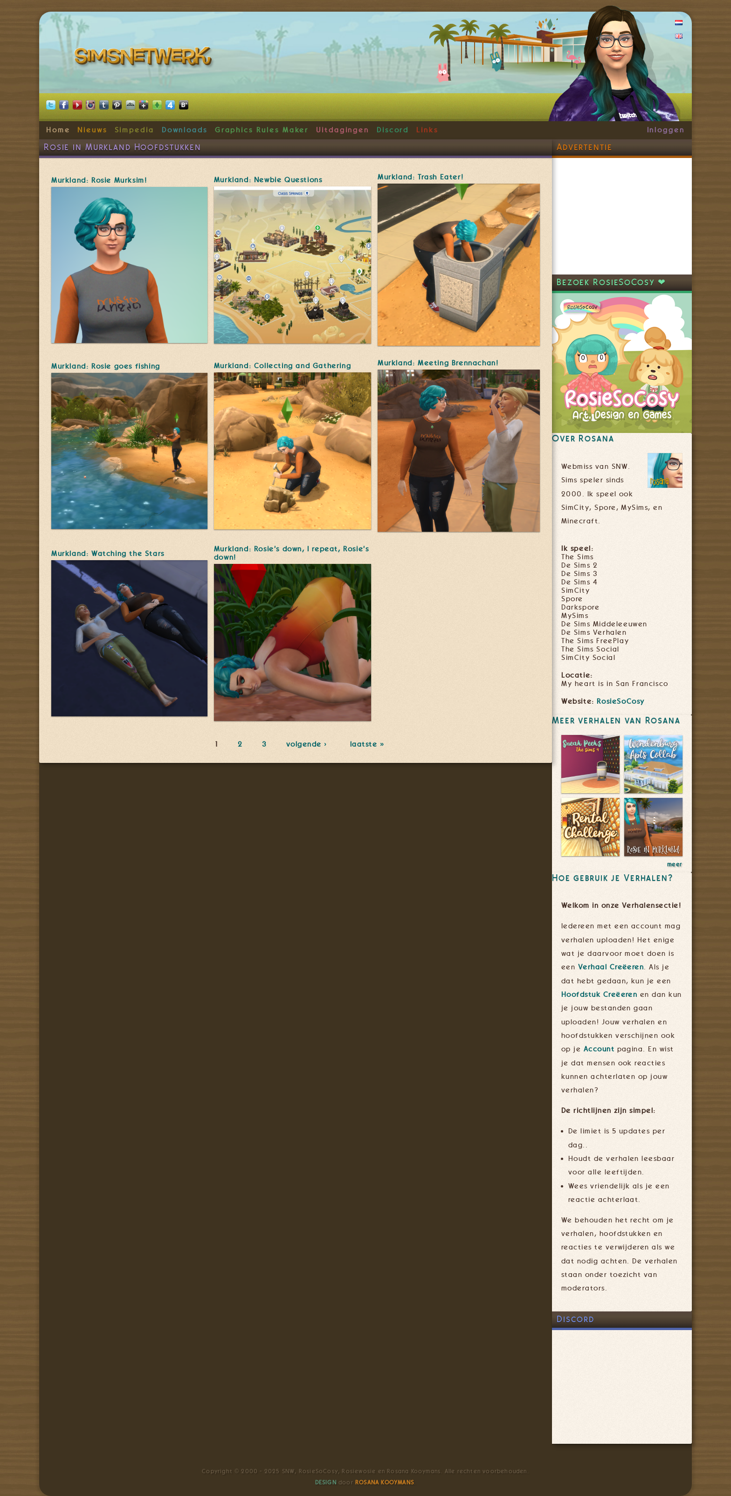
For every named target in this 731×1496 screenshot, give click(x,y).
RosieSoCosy (621, 701)
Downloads (184, 130)
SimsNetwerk (144, 58)
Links (427, 130)
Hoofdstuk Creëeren (599, 994)
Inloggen (666, 130)
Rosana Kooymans (384, 1482)
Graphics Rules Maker (262, 130)
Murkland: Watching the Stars (108, 553)
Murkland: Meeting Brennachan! (438, 363)
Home (58, 130)
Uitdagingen (342, 130)
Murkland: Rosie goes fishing (105, 366)
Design (326, 1482)
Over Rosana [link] (583, 438)
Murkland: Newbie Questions (268, 180)
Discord (393, 130)
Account (599, 1049)
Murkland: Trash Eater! (420, 177)
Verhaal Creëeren (611, 967)
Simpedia (134, 130)
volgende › (308, 744)
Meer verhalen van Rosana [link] (616, 720)
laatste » (368, 744)
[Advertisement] (622, 216)
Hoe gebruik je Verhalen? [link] (612, 877)
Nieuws (92, 130)
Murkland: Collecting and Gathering (282, 366)
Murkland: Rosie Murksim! (99, 180)
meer (675, 864)
